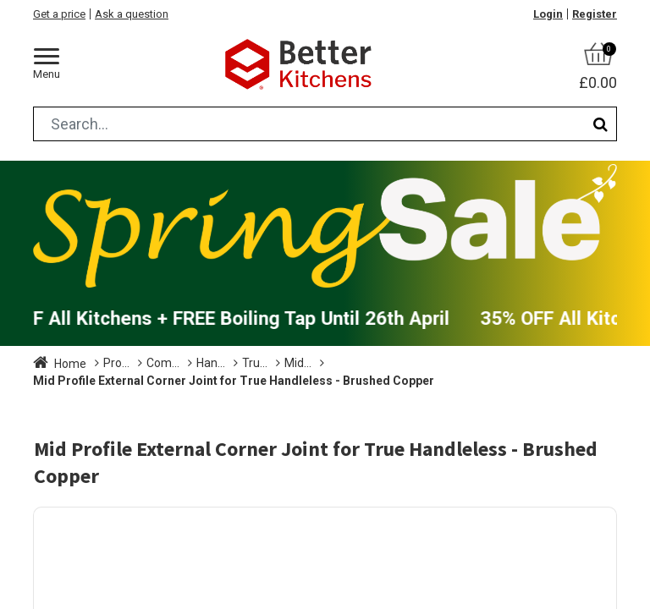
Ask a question (131, 13)
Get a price (59, 13)
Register (594, 13)
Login (548, 13)
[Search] (600, 123)
